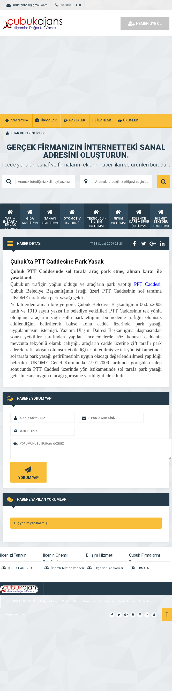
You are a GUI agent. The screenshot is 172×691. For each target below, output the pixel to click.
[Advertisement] (86, 75)
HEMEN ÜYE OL (145, 23)
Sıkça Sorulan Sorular (108, 568)
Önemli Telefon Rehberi (67, 568)
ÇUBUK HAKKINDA (20, 568)
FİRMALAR (144, 568)
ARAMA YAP (163, 181)
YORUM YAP (27, 472)
